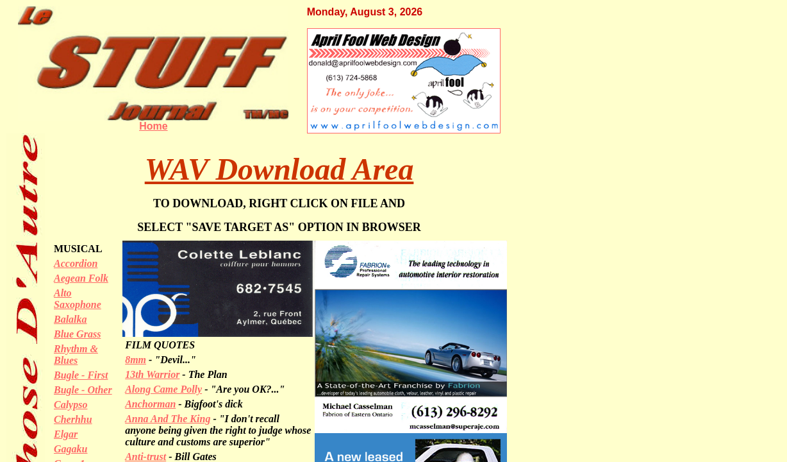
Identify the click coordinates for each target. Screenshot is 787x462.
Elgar (66, 434)
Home (153, 126)
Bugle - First (81, 375)
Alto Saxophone (77, 298)
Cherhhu (73, 419)
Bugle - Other (83, 389)
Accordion (75, 263)
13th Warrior (152, 374)
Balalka (70, 319)
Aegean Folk (81, 278)
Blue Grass (77, 334)
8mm (135, 359)
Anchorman (150, 403)
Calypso (70, 404)
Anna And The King (167, 418)
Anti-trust (145, 456)
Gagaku (70, 448)
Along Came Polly (163, 389)
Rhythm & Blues (76, 354)
